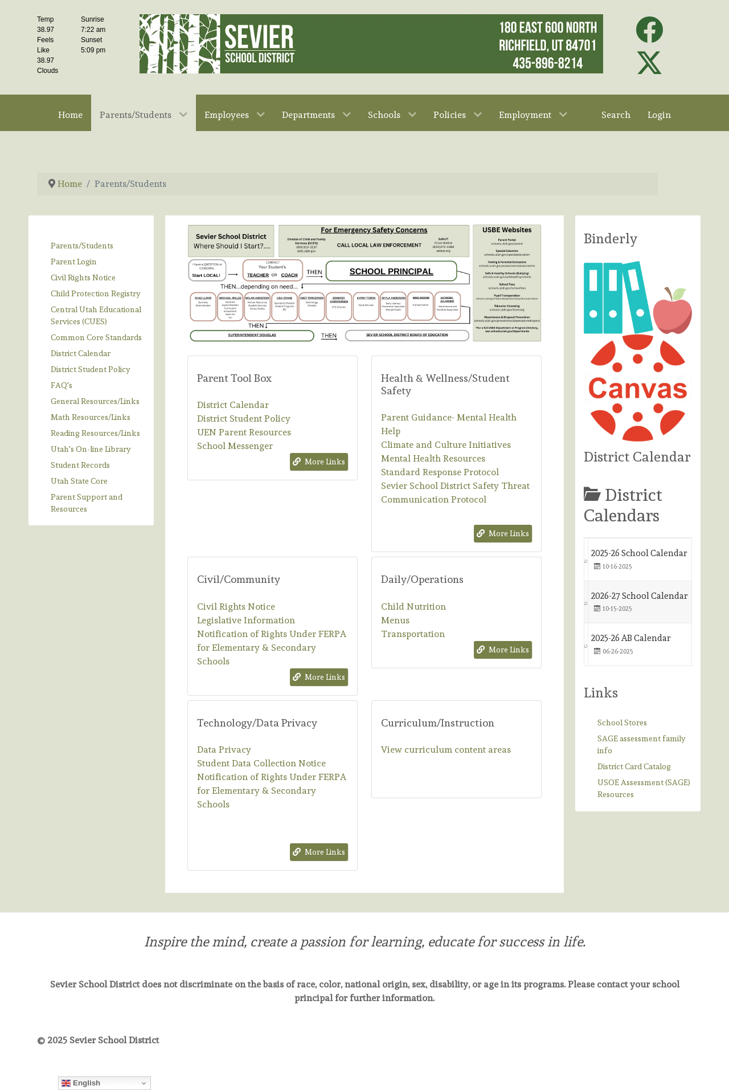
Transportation (413, 633)
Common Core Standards (96, 337)
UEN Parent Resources (244, 432)
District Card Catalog (634, 766)
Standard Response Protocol (440, 472)
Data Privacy (224, 749)
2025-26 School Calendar (639, 553)
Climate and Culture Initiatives (446, 444)
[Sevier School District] (371, 41)
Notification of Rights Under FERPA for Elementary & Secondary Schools (271, 647)
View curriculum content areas (446, 749)
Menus (395, 620)
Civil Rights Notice (83, 277)
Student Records (80, 465)
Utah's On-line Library (91, 449)
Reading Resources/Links (95, 433)
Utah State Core (79, 480)
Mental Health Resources (433, 458)
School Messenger (235, 445)
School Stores (622, 722)
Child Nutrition (413, 606)
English (81, 1083)
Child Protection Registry (96, 293)
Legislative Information (246, 620)
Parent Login (74, 261)
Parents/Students (82, 245)
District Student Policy (90, 369)
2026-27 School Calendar (639, 596)
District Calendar (80, 353)
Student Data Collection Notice (261, 763)
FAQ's (61, 385)
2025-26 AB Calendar (631, 638)
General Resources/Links (95, 401)
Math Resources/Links (90, 417)
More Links (319, 461)
